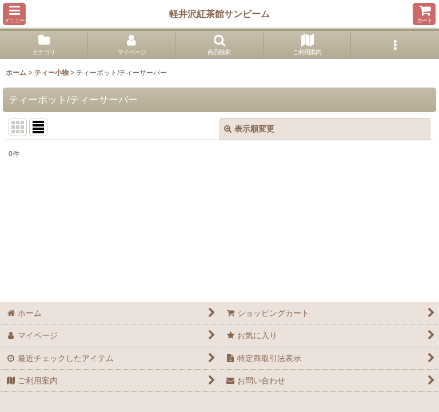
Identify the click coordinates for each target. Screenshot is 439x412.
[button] (14, 14)
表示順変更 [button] (249, 128)
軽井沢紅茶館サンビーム (219, 14)
